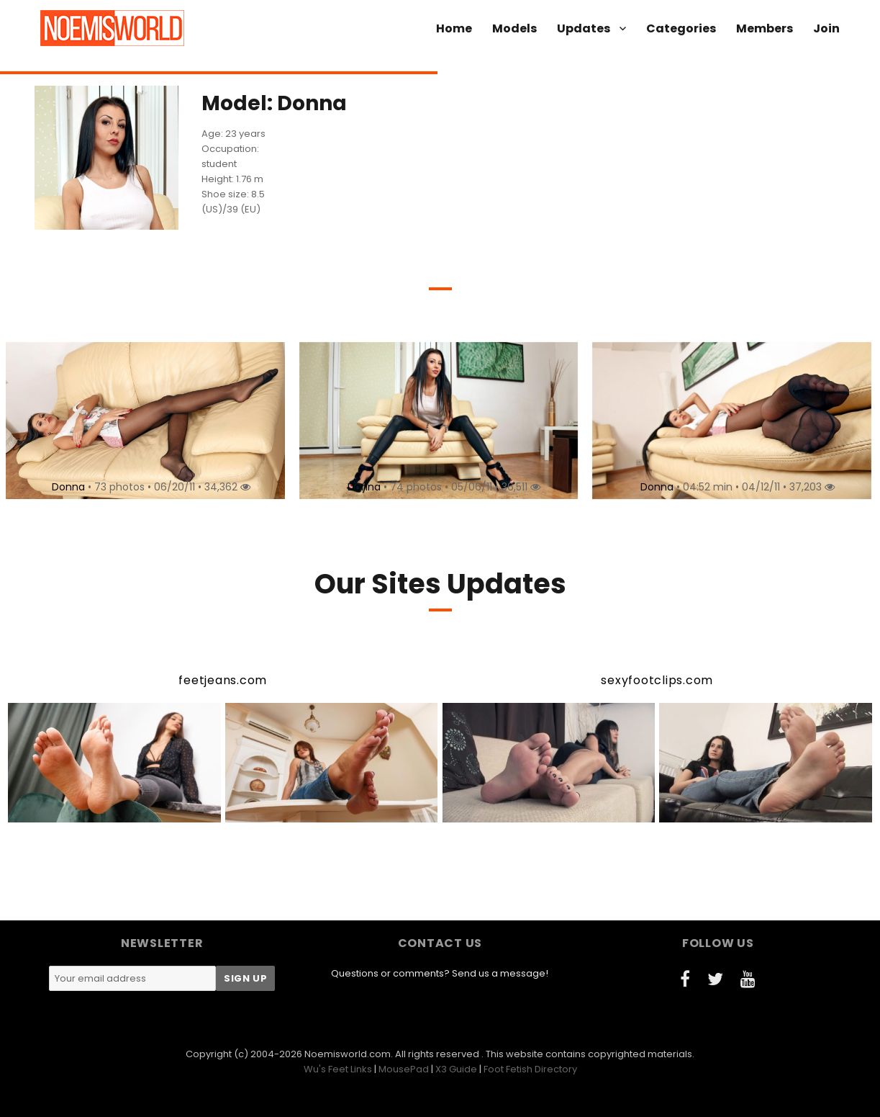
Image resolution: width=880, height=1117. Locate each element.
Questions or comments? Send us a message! (439, 973)
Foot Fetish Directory (530, 1069)
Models (514, 28)
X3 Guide (456, 1069)
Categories (681, 28)
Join (826, 28)
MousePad (403, 1069)
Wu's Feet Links (338, 1069)
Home (454, 28)
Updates (583, 28)
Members (764, 28)
